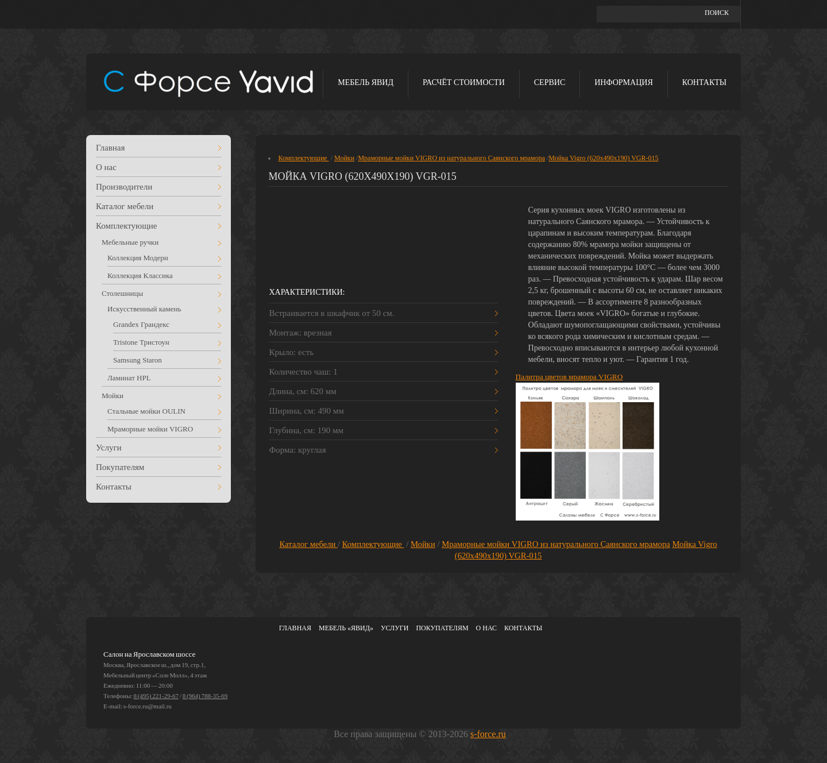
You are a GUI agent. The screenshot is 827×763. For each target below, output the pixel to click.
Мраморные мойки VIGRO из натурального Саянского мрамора (451, 158)
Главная (110, 147)
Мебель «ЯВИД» (346, 628)
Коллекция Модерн (137, 257)
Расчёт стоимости (464, 82)
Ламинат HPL (129, 377)
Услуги (109, 447)
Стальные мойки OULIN (146, 411)
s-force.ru (488, 734)
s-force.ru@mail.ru (147, 706)
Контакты (704, 82)
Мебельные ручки (130, 242)
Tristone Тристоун (141, 342)
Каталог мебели (124, 206)
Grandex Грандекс (141, 324)
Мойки (112, 395)
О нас (106, 167)
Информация (623, 82)
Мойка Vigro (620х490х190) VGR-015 (603, 158)
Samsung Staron (137, 360)
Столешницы (122, 293)
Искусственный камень (144, 309)
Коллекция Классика (140, 275)
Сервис (549, 82)
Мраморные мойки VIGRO (150, 429)
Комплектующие (126, 225)
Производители (124, 186)
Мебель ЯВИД (365, 82)
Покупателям (120, 467)
